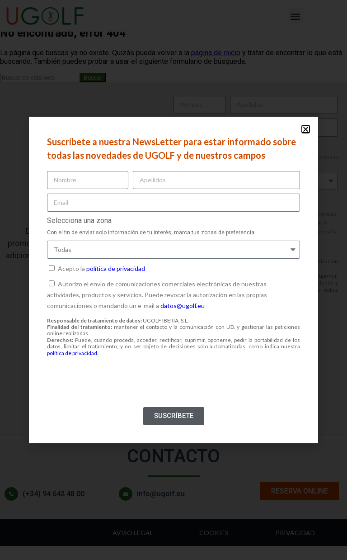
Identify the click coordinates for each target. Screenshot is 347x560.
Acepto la (101, 268)
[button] (305, 129)
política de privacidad (115, 268)
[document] (173, 280)
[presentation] (115, 385)
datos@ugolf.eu (182, 305)
